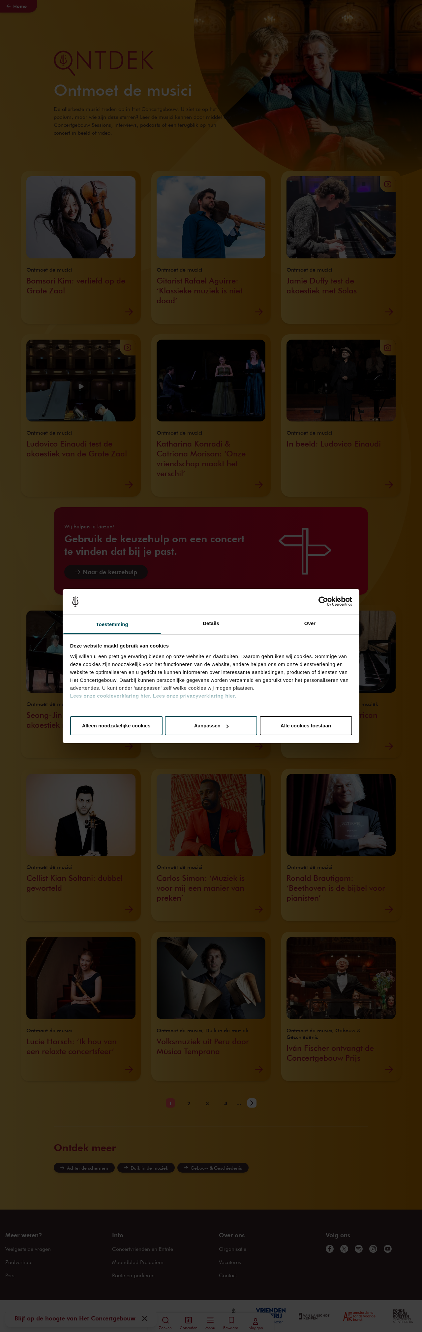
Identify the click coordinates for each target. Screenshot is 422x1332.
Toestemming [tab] (112, 624)
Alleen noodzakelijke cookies (116, 725)
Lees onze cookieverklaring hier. (111, 696)
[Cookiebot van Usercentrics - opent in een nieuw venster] (323, 602)
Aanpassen (211, 725)
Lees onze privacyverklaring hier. (194, 696)
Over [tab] (310, 623)
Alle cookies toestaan (306, 725)
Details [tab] (211, 623)
